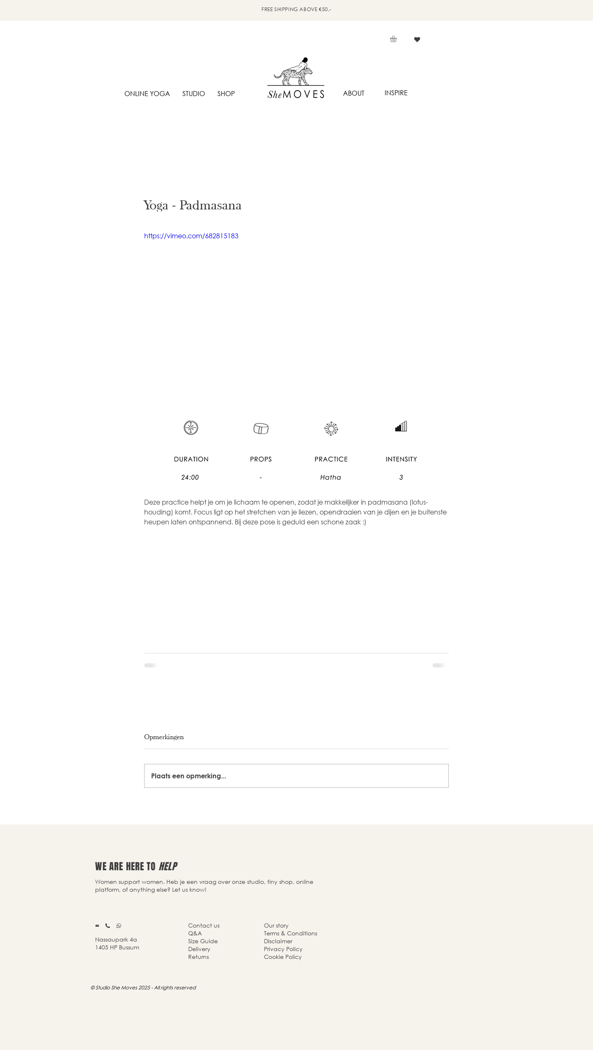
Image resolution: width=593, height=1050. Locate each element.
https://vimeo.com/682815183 (191, 235)
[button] (397, 38)
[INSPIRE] (396, 93)
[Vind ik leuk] (417, 39)
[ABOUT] (353, 93)
